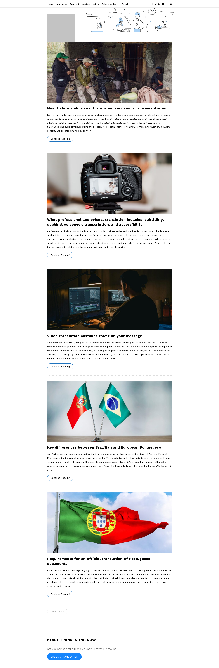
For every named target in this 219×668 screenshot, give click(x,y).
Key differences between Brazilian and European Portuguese (104, 447)
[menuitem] (124, 3)
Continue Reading (60, 138)
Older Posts (57, 611)
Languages (61, 4)
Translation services (80, 4)
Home (50, 4)
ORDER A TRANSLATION (64, 656)
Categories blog (110, 4)
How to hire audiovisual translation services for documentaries (106, 108)
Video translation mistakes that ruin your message (94, 336)
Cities (96, 4)
